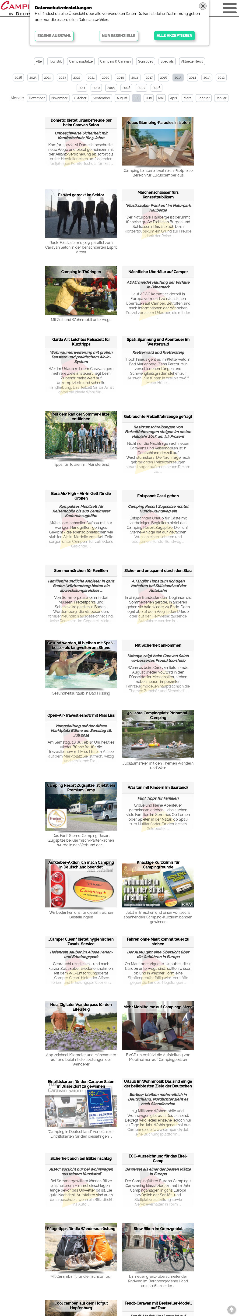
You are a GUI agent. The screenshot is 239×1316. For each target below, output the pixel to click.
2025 (33, 77)
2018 (134, 77)
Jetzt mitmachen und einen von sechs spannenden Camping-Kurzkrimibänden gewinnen (158, 917)
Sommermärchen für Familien (81, 570)
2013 (207, 77)
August (122, 98)
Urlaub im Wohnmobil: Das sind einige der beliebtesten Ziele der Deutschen (158, 1083)
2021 (91, 77)
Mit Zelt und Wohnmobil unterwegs (81, 320)
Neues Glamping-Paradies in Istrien (158, 122)
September (101, 98)
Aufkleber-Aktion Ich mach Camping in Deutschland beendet (81, 864)
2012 (221, 77)
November (59, 98)
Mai (161, 98)
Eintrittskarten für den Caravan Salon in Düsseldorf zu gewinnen (81, 1084)
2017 (149, 77)
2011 (82, 88)
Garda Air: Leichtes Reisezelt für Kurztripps (81, 341)
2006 (156, 88)
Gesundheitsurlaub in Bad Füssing (81, 693)
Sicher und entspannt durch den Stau (158, 570)
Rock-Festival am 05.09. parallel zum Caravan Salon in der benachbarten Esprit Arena (81, 247)
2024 (47, 77)
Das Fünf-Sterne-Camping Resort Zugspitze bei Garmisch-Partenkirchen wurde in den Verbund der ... (81, 840)
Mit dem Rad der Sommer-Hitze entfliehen (81, 416)
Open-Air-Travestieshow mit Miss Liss (81, 715)
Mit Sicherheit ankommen (158, 645)
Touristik (55, 61)
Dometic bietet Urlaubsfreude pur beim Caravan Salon (81, 122)
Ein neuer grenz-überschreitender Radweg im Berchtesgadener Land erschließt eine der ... (158, 1281)
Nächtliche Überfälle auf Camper (158, 272)
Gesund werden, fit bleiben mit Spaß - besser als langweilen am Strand (81, 645)
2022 (76, 77)
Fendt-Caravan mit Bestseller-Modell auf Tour (158, 1305)
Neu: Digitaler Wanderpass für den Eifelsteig (81, 1007)
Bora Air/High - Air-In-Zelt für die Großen (81, 496)
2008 (126, 88)
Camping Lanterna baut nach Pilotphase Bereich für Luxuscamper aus (158, 172)
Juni (149, 98)
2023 (62, 77)
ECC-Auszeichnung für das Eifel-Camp (158, 1158)
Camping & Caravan (115, 61)
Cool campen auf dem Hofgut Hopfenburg (81, 1305)
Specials (167, 61)
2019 (120, 77)
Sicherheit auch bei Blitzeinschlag (81, 1158)
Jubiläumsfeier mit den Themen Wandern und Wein (158, 765)
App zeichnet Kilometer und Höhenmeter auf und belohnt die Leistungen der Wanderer (81, 1059)
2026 (18, 77)
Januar (221, 98)
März (187, 98)
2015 (178, 77)
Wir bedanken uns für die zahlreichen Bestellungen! (81, 914)
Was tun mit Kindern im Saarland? (158, 787)
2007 (141, 88)
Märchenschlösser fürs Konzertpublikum (158, 194)
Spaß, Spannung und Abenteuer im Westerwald (158, 341)
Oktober (80, 98)
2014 (192, 77)
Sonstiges (145, 61)
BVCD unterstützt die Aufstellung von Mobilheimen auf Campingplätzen (158, 1057)
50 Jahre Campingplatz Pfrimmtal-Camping (158, 715)
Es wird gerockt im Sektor (81, 195)
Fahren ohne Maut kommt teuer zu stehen (158, 941)
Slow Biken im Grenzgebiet (158, 1229)
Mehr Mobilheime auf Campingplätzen (158, 1007)
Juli (136, 98)
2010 (96, 88)
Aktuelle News (192, 61)
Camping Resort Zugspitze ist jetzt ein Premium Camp (81, 787)
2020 (105, 77)
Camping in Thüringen (81, 272)
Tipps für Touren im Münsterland (81, 464)
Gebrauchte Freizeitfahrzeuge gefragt (158, 416)
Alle (39, 61)
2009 (111, 88)
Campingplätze (81, 61)
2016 (163, 77)
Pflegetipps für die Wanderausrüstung (81, 1229)
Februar (204, 98)
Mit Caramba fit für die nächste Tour (81, 1276)
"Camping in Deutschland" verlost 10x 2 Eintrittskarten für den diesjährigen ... (81, 1134)
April (173, 98)
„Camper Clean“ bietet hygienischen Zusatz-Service (81, 941)
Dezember (37, 98)
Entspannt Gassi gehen (158, 496)
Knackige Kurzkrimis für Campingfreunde (158, 864)
